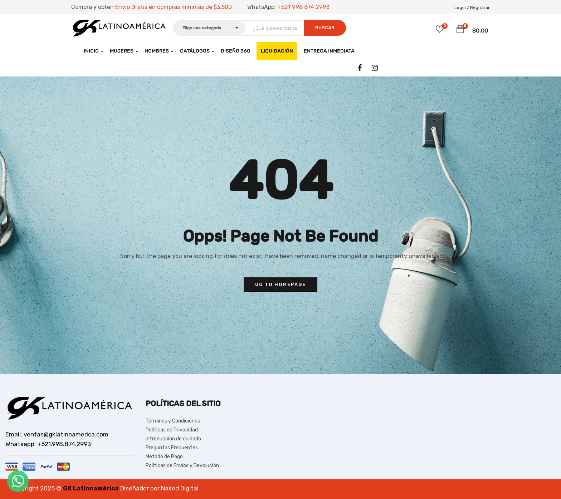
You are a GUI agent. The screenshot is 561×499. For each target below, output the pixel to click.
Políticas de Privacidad (172, 430)
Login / (461, 7)
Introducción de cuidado (173, 439)
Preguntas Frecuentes (172, 448)
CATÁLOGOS (197, 51)
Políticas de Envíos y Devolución (182, 466)
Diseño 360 (235, 51)
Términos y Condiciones (173, 421)
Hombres (159, 51)
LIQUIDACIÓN (277, 51)
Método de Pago (164, 457)
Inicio (93, 51)
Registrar (480, 7)
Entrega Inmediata (329, 51)
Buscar (325, 27)
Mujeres (124, 51)
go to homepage (280, 284)
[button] (460, 29)
